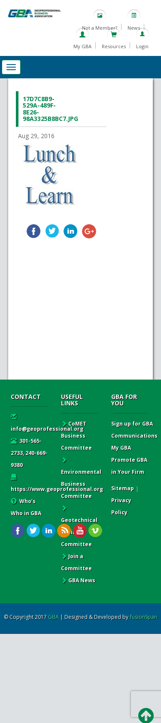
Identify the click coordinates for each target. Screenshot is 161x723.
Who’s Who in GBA (26, 507)
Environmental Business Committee (81, 478)
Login (142, 46)
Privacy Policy (121, 506)
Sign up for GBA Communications (134, 429)
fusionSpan (143, 617)
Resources (114, 46)
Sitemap (122, 488)
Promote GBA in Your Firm (129, 466)
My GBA (82, 46)
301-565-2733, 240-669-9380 (29, 453)
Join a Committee (76, 562)
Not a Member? (99, 28)
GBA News (78, 580)
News (134, 28)
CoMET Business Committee (76, 435)
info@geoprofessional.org (47, 423)
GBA (53, 617)
